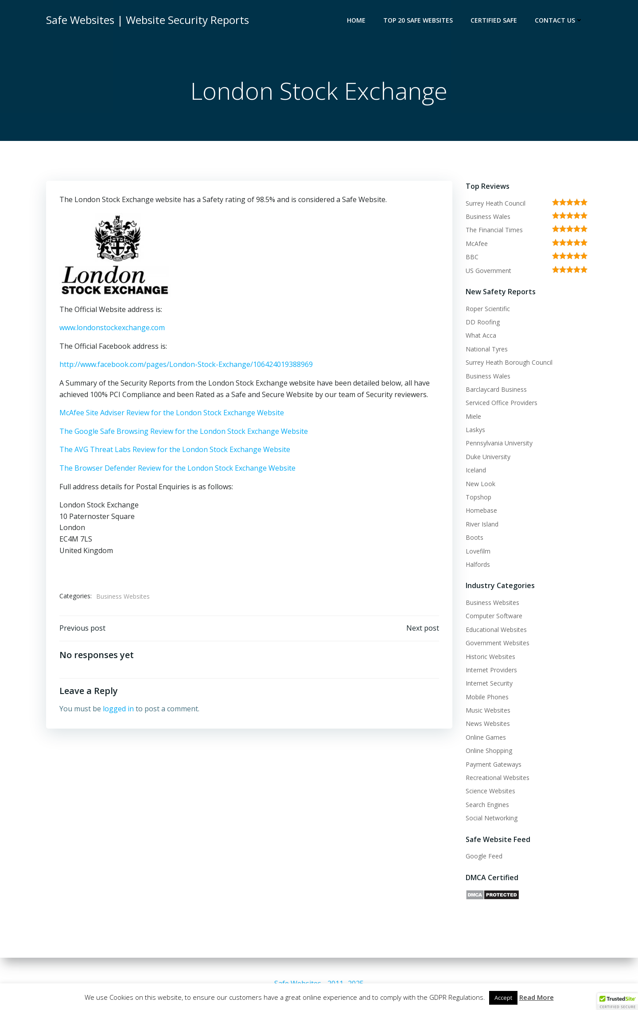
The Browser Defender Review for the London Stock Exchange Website (177, 468)
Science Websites (490, 791)
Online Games (486, 737)
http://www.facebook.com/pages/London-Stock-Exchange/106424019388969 (186, 364)
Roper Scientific (488, 308)
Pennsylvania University (499, 443)
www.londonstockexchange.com (112, 327)
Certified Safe (494, 20)
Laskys (475, 429)
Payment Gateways (493, 764)
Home (356, 20)
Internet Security (489, 683)
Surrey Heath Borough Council (509, 362)
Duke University (488, 456)
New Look (480, 484)
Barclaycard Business (496, 389)
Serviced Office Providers (501, 402)
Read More (536, 997)
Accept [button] (503, 998)
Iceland (476, 470)
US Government (488, 270)
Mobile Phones (487, 697)
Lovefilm (478, 551)
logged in (118, 709)
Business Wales (488, 216)
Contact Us (559, 20)
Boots (474, 537)
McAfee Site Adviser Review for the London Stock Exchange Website (171, 412)
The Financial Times (494, 230)
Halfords (478, 564)
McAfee (477, 243)
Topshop (478, 497)
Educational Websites (496, 629)
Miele (473, 416)
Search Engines (487, 804)
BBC (472, 257)
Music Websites (488, 710)
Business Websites (123, 596)
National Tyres (487, 349)
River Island (482, 524)
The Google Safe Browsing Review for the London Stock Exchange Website (183, 431)
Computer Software (494, 616)
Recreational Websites (497, 777)
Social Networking (491, 818)
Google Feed (484, 856)
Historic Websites (490, 656)
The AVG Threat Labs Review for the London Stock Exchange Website (174, 449)
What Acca (481, 335)
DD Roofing (483, 322)
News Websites (488, 723)
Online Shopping (489, 750)
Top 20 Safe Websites (418, 20)
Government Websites (497, 643)
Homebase (481, 510)
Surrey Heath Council (495, 203)
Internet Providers (491, 670)
